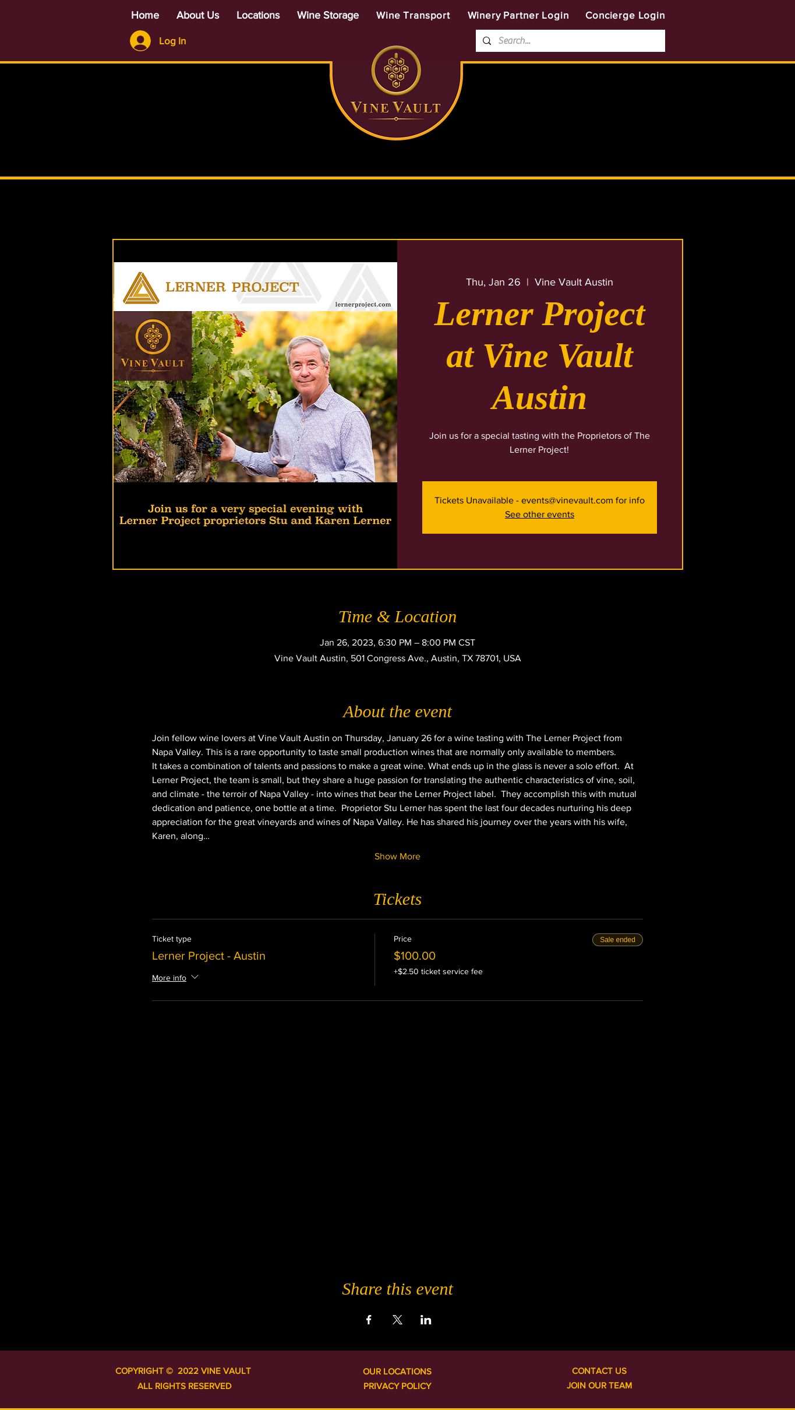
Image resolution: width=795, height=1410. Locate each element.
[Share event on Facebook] (368, 1319)
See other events (539, 514)
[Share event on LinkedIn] (426, 1319)
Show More (397, 856)
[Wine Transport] (413, 14)
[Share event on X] (397, 1319)
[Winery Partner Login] (518, 14)
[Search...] (569, 41)
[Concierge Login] (625, 14)
